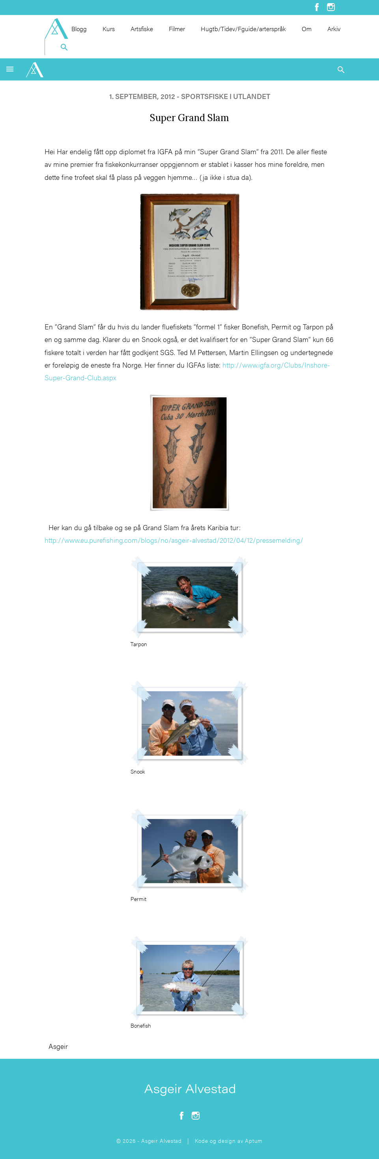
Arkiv (333, 28)
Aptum (254, 1140)
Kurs (109, 28)
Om (307, 28)
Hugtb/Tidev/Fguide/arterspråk (243, 28)
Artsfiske (142, 28)
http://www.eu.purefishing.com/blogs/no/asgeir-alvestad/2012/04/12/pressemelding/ (174, 540)
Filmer (177, 28)
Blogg (79, 28)
